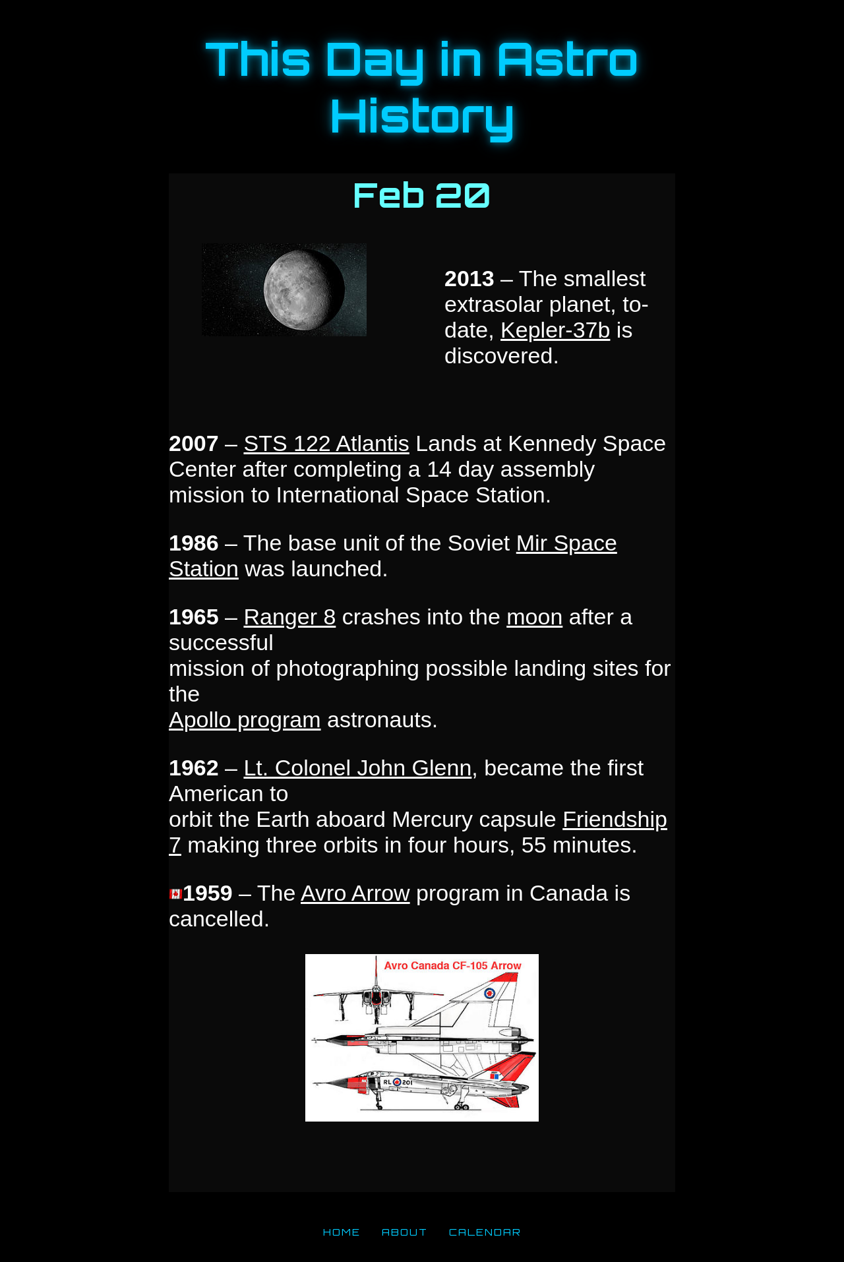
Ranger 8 (289, 616)
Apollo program (245, 719)
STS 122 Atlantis (326, 443)
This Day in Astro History (422, 87)
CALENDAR (485, 1232)
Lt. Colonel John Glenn (357, 767)
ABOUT (405, 1232)
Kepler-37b (555, 329)
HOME (342, 1232)
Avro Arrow (355, 892)
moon (534, 616)
